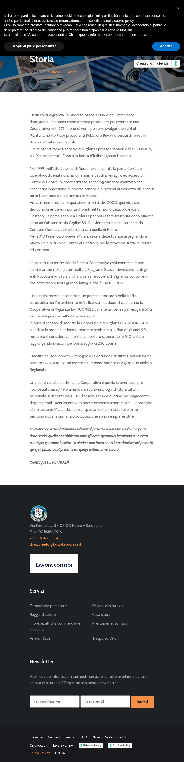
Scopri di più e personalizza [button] (34, 46)
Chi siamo (53, 72)
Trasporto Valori (105, 638)
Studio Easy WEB (42, 753)
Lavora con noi (63, 745)
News (96, 737)
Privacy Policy (92, 745)
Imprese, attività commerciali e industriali (55, 626)
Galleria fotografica (61, 737)
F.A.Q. (84, 737)
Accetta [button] (166, 46)
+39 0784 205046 (45, 538)
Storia (71, 72)
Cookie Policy (121, 745)
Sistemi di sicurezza (108, 606)
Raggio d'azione (43, 614)
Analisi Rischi (40, 638)
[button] (178, 8)
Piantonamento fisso (109, 623)
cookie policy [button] (123, 21)
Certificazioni (39, 745)
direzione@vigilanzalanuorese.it (55, 544)
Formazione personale (48, 606)
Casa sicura (101, 614)
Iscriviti (142, 702)
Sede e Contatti (116, 737)
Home (35, 72)
